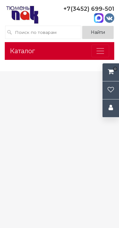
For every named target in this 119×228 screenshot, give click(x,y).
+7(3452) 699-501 (88, 8)
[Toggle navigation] (100, 51)
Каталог (22, 51)
